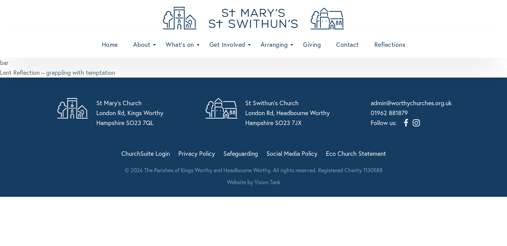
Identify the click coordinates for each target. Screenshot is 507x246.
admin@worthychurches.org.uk (411, 103)
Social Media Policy (291, 153)
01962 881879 (389, 113)
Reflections (390, 44)
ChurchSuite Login (145, 153)
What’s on (180, 44)
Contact (347, 44)
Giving (312, 44)
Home (110, 44)
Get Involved (227, 44)
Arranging (274, 44)
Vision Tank (267, 181)
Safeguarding (240, 153)
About (142, 44)
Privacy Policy (196, 153)
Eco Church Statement (356, 153)
